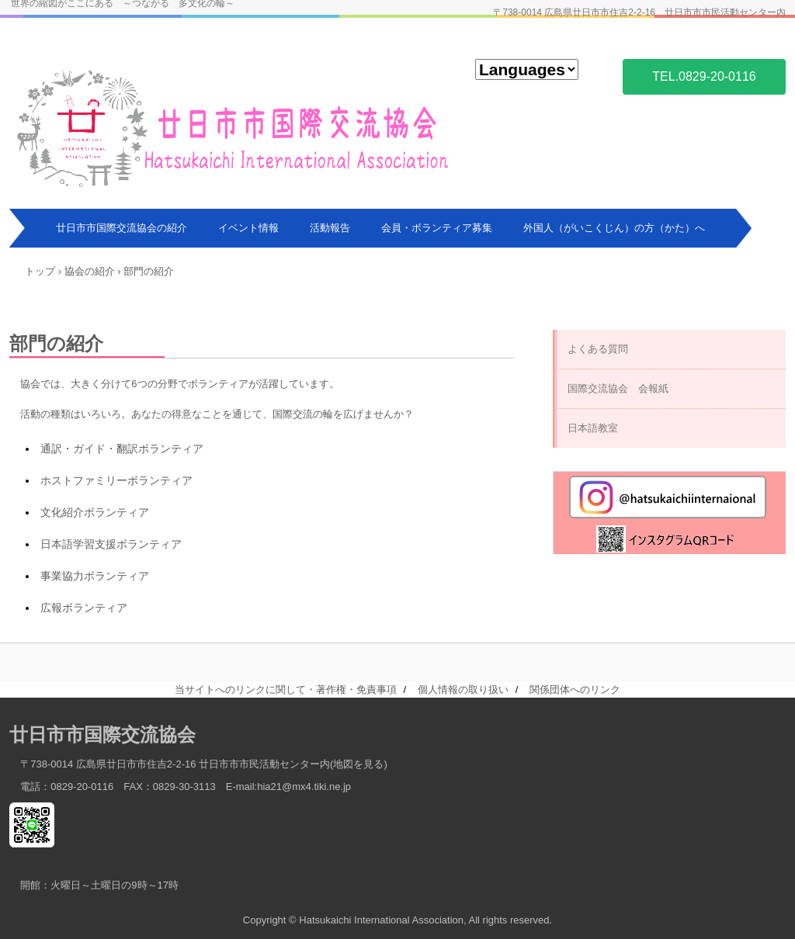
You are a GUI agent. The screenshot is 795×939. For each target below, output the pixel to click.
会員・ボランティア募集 (436, 228)
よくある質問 (598, 349)
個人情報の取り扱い (463, 689)
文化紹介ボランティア (94, 512)
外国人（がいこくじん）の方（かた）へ (614, 228)
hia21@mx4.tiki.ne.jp (304, 786)
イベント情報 (248, 228)
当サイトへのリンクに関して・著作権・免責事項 (286, 689)
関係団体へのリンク (574, 689)
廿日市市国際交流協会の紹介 (121, 228)
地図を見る (358, 764)
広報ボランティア (83, 607)
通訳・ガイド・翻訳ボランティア (121, 448)
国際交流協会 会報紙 (618, 388)
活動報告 (330, 228)
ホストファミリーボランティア (116, 480)
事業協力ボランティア (94, 576)
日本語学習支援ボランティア (111, 544)
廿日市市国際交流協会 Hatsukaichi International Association (234, 126)
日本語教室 (593, 428)
